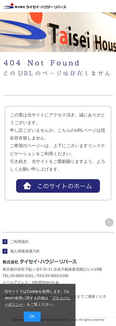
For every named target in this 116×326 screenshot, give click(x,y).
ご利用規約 (19, 241)
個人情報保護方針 (25, 251)
